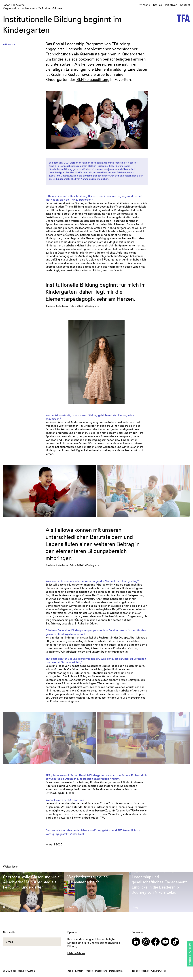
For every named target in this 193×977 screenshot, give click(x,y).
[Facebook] (155, 942)
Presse (89, 970)
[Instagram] (146, 942)
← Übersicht (9, 44)
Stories (157, 5)
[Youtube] (165, 942)
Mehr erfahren (76, 953)
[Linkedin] (136, 942)
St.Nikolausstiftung (92, 79)
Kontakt (185, 5)
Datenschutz (116, 970)
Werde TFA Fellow (189, 954)
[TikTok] (175, 942)
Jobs (70, 970)
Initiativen (171, 5)
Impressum (101, 970)
